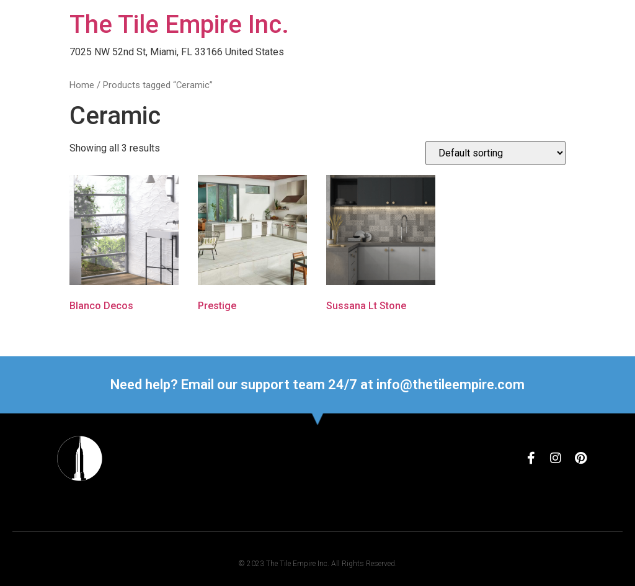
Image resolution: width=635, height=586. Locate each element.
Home (81, 85)
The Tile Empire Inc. (179, 24)
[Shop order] (495, 153)
